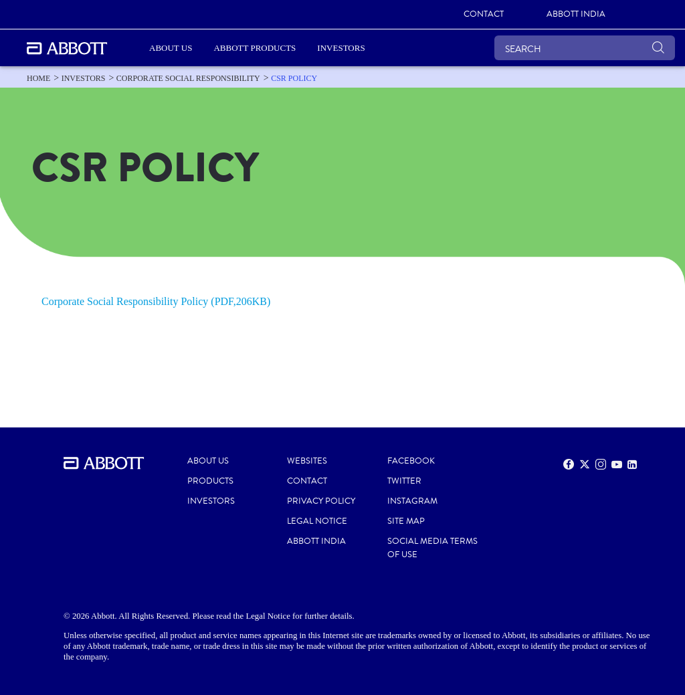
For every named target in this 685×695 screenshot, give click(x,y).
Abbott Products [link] (254, 48)
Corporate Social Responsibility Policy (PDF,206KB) (155, 301)
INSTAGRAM (412, 501)
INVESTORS (211, 501)
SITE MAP (406, 521)
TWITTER (404, 481)
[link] (483, 15)
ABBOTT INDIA (316, 541)
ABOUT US (208, 461)
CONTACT (307, 481)
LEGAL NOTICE (317, 521)
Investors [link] (341, 48)
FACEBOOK (411, 461)
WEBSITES (307, 461)
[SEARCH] (584, 47)
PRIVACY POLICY (321, 501)
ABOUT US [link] (170, 48)
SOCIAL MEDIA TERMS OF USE (432, 548)
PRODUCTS (210, 481)
